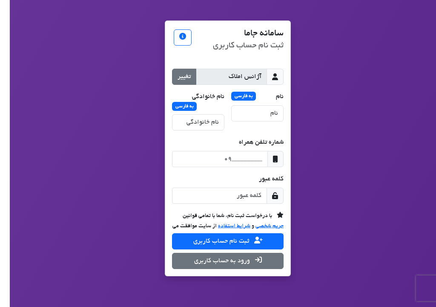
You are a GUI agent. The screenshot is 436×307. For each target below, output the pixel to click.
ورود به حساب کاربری (218, 260)
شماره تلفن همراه (251, 142)
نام (247, 96)
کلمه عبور (261, 179)
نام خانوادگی (188, 101)
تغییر (174, 76)
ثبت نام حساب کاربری (218, 241)
